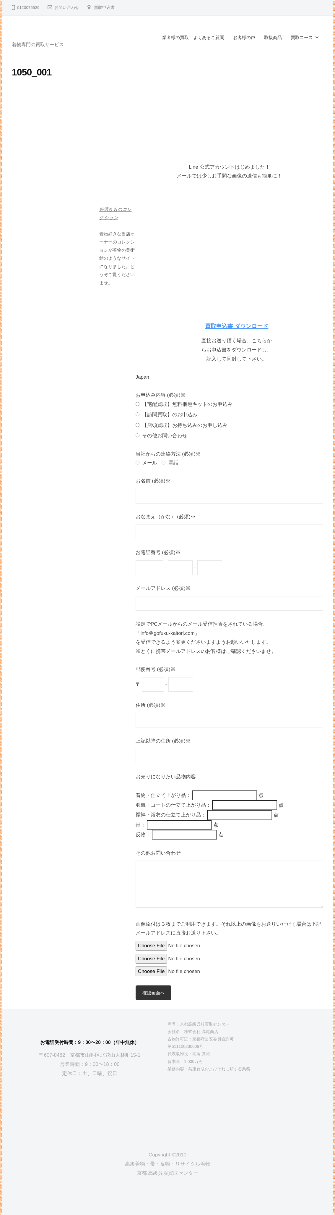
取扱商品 (273, 37)
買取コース (302, 37)
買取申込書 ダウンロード (236, 326)
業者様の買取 (175, 37)
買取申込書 (104, 7)
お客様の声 (244, 37)
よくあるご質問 (208, 37)
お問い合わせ (66, 7)
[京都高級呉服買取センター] (89, 1109)
